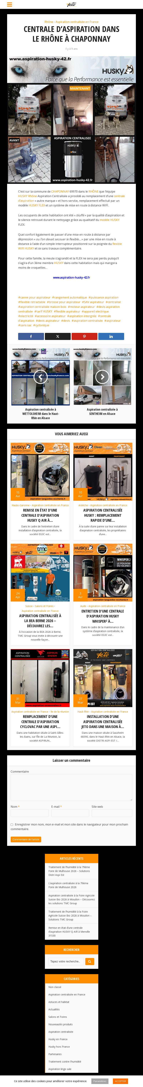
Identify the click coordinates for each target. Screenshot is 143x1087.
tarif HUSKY (44, 311)
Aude (83, 606)
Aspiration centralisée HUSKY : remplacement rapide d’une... (102, 515)
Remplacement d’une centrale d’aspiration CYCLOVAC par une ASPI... (40, 720)
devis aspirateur (48, 321)
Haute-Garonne (21, 505)
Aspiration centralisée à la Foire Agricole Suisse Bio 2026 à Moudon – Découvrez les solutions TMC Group (71, 898)
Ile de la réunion (60, 711)
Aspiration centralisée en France (77, 22)
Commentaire (20, 770)
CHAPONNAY (60, 191)
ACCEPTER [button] (120, 1081)
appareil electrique (96, 311)
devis (66, 321)
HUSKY (58, 263)
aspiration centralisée (88, 321)
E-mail (56, 806)
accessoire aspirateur (51, 316)
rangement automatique (70, 297)
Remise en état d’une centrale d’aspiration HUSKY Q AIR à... (40, 515)
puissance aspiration (104, 297)
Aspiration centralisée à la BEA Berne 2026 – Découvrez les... (40, 620)
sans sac (26, 325)
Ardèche (83, 505)
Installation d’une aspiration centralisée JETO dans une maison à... (103, 720)
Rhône (49, 22)
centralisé (114, 302)
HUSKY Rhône (27, 196)
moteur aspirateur (82, 307)
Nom (15, 806)
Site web (97, 806)
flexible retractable (32, 302)
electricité (26, 316)
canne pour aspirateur (35, 297)
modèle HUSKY (109, 220)
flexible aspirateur (68, 311)
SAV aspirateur (94, 302)
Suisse (29, 606)
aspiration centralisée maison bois (43, 307)
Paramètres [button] (99, 1081)
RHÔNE (93, 191)
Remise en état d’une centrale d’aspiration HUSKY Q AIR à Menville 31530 (69, 930)
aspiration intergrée (82, 316)
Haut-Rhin (83, 711)
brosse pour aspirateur (64, 302)
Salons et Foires (44, 606)
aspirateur (113, 321)
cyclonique (42, 325)
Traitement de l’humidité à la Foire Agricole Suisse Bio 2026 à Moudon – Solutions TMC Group (70, 914)
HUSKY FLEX (37, 205)
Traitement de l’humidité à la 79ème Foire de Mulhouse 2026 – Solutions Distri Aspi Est (69, 869)
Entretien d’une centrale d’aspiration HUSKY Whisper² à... (103, 615)
